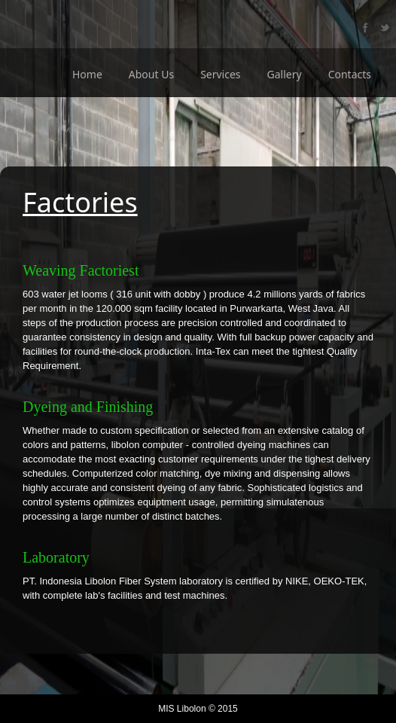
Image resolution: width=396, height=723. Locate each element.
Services (220, 74)
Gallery (284, 74)
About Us (151, 74)
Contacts (349, 74)
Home (87, 74)
